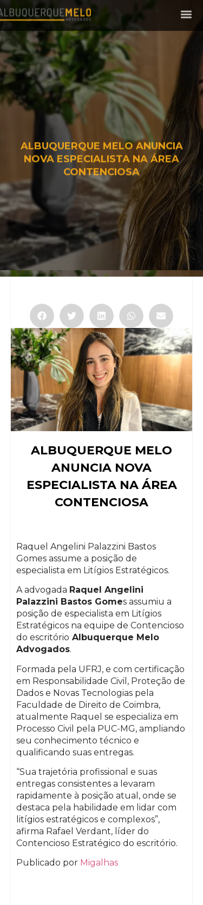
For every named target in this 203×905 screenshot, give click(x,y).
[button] (186, 13)
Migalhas (99, 862)
